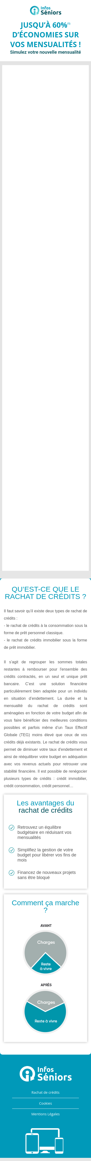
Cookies (45, 1103)
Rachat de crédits (45, 1092)
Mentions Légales (45, 1114)
